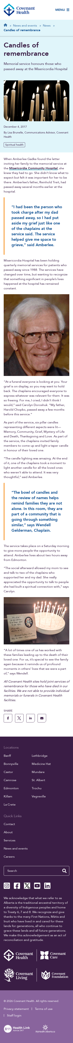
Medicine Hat (41, 764)
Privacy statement (16, 1009)
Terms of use (44, 1009)
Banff (7, 756)
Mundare (38, 772)
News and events (16, 848)
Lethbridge (39, 756)
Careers (9, 857)
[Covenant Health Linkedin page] (47, 886)
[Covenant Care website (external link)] (53, 955)
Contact (9, 824)
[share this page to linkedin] (30, 718)
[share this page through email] (42, 718)
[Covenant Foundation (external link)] (53, 975)
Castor (8, 772)
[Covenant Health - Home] (20, 955)
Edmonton (11, 788)
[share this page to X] (19, 718)
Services (9, 840)
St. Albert (38, 780)
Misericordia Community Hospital (33, 168)
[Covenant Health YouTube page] (37, 886)
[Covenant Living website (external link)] (20, 975)
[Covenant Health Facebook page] (17, 886)
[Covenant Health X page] (27, 886)
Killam (8, 796)
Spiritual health (14, 145)
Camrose (10, 780)
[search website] (64, 871)
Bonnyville (11, 764)
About (8, 832)
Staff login (14, 1015)
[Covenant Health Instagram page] (7, 886)
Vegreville (39, 796)
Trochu (36, 788)
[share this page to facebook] (8, 718)
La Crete (10, 804)
